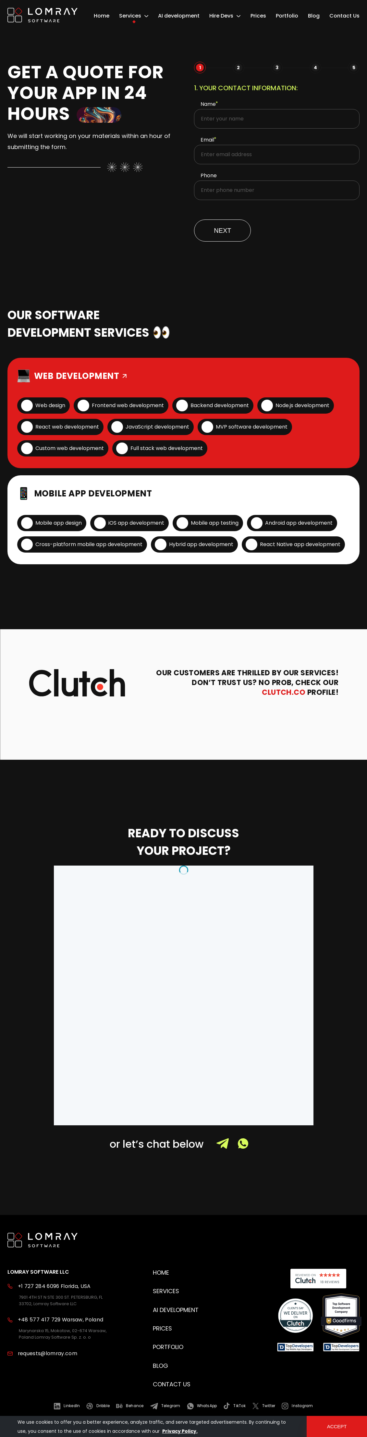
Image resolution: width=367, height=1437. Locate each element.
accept (337, 1426)
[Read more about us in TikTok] (234, 1406)
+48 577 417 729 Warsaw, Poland (61, 1319)
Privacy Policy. (180, 1431)
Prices (258, 16)
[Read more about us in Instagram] (297, 1406)
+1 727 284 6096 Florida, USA (54, 1286)
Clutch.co (283, 692)
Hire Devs (221, 16)
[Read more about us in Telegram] (165, 1406)
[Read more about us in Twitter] (263, 1406)
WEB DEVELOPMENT (81, 376)
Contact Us (344, 16)
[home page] (42, 16)
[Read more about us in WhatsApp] (202, 1406)
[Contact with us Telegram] (227, 1148)
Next (222, 230)
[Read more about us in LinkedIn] (67, 1406)
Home (101, 16)
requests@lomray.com (47, 1353)
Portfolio (287, 16)
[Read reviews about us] (295, 1316)
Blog (314, 16)
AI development (179, 16)
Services (130, 16)
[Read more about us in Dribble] (98, 1406)
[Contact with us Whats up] (247, 1148)
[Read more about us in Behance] (130, 1406)
